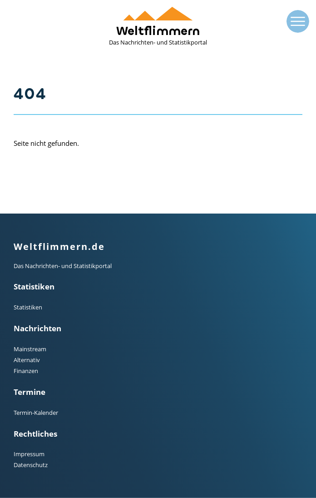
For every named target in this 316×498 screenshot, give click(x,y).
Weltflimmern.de (59, 246)
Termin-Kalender (36, 412)
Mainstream (30, 349)
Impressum (29, 454)
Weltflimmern (158, 26)
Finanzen (26, 371)
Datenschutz (31, 465)
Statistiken (28, 307)
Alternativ (27, 360)
